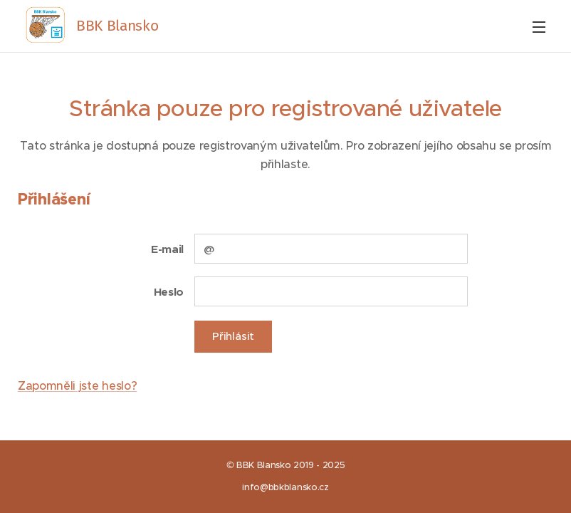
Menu (539, 27)
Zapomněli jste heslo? (77, 385)
